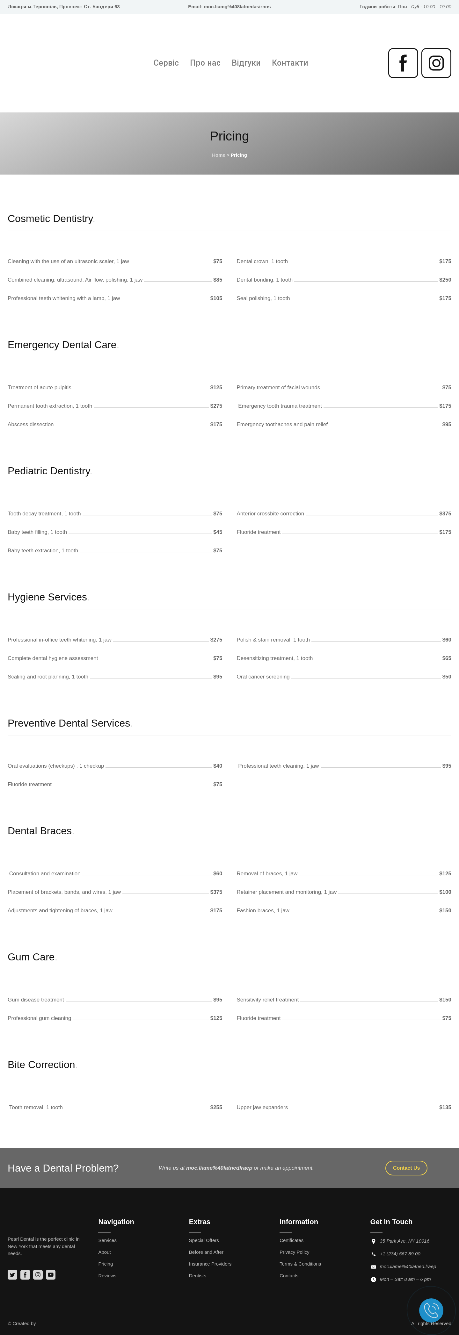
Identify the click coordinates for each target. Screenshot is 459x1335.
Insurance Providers (210, 1264)
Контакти (290, 62)
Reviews (107, 1275)
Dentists (197, 1275)
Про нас (205, 62)
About (104, 1252)
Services (107, 1240)
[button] (403, 63)
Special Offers (204, 1240)
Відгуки (246, 62)
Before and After (206, 1252)
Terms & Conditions (300, 1264)
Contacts (289, 1275)
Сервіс (166, 62)
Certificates (291, 1240)
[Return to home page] (49, 63)
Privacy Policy (294, 1252)
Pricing (105, 1264)
